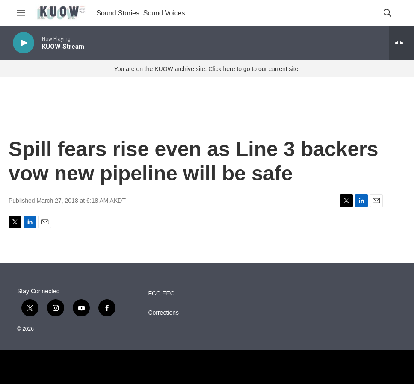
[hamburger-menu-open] (21, 12)
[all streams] (401, 43)
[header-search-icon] (387, 13)
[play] (23, 43)
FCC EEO (161, 293)
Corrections (163, 313)
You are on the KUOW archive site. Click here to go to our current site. (207, 68)
